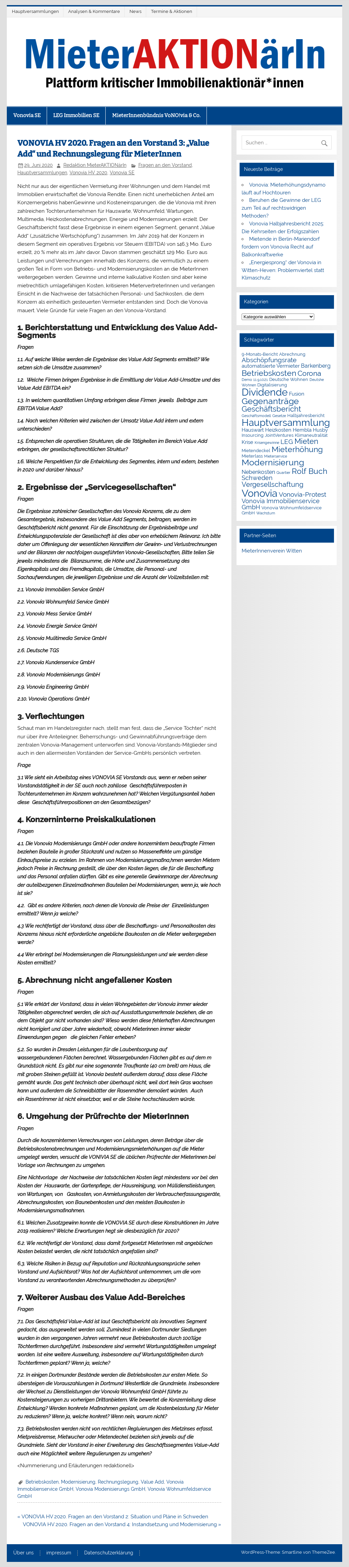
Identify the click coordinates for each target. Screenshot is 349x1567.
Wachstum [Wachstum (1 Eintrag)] (265, 513)
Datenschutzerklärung (108, 1553)
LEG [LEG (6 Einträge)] (286, 441)
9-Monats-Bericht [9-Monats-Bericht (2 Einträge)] (260, 354)
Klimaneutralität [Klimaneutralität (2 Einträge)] (311, 435)
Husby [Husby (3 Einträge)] (320, 430)
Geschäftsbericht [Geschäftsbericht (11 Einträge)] (271, 408)
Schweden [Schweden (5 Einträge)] (257, 477)
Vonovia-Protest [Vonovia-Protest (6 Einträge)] (302, 494)
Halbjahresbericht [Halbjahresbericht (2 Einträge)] (305, 415)
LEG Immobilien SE (76, 115)
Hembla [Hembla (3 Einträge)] (302, 430)
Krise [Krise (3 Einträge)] (247, 442)
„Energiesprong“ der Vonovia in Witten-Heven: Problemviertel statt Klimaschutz (283, 270)
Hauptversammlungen (35, 11)
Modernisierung (78, 1482)
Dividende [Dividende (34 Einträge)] (265, 392)
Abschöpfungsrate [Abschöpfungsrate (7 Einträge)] (269, 360)
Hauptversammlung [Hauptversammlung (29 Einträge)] (286, 422)
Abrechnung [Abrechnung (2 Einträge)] (292, 354)
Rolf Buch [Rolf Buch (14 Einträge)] (309, 471)
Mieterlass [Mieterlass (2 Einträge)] (252, 456)
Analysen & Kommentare (94, 11)
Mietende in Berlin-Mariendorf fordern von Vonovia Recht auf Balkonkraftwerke (280, 247)
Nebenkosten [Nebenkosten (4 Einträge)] (258, 472)
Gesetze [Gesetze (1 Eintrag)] (279, 416)
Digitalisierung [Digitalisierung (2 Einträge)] (272, 384)
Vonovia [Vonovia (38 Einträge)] (259, 493)
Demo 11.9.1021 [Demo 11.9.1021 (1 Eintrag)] (255, 380)
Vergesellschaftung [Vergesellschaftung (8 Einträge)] (272, 484)
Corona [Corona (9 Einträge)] (309, 373)
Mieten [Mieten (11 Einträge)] (306, 441)
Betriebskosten (42, 1482)
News (135, 11)
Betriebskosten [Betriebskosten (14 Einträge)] (269, 373)
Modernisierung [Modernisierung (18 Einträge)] (273, 462)
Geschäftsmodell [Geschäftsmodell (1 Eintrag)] (256, 416)
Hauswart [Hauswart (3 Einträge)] (253, 430)
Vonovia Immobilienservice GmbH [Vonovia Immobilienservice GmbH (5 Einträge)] (281, 504)
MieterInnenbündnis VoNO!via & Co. (156, 115)
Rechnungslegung (118, 1482)
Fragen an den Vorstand (165, 165)
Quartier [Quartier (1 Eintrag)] (283, 472)
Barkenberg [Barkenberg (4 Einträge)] (316, 366)
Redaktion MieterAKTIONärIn (94, 165)
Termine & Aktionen (171, 11)
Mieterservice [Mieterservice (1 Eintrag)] (275, 456)
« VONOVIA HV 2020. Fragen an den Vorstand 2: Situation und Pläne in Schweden (112, 1517)
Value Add (152, 1482)
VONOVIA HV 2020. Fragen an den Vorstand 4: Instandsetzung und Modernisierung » (122, 1524)
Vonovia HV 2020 (88, 172)
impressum (58, 1553)
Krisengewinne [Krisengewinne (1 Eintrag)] (267, 443)
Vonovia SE (27, 115)
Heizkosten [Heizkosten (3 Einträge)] (278, 430)
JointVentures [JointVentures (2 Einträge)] (279, 435)
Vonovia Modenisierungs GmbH (110, 1489)
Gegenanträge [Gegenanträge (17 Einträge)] (270, 401)
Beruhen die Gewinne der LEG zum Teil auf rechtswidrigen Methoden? (281, 208)
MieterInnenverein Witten (272, 551)
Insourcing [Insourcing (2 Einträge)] (252, 435)
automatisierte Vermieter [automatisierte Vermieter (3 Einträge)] (271, 366)
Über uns (23, 1553)
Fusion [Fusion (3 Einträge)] (296, 394)
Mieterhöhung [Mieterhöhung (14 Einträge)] (297, 449)
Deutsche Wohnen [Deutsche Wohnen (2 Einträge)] (288, 379)
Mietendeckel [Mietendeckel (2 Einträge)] (256, 450)
